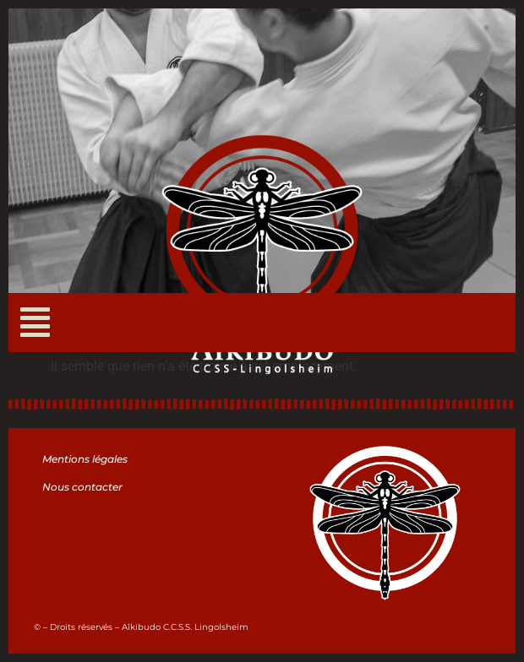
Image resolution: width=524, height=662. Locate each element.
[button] (35, 322)
